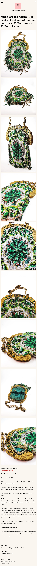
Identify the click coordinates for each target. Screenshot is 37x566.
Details (3, 477)
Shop (2, 548)
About (6, 548)
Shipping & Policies (11, 477)
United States (10, 468)
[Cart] (35, 2)
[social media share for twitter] (4, 473)
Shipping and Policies (14, 548)
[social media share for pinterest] (7, 473)
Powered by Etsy (5, 563)
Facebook (3, 553)
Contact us (24, 548)
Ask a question (13, 473)
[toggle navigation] (2, 2)
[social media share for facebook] (1, 473)
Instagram (10, 553)
